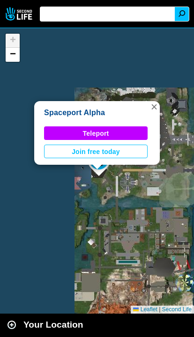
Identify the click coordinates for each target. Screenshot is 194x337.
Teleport (96, 133)
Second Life (20, 14)
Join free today (96, 151)
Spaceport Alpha (74, 113)
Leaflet (145, 309)
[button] (154, 106)
